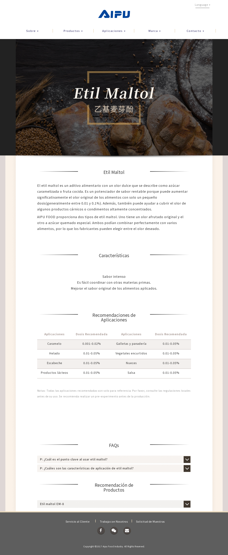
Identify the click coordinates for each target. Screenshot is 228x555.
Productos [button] (73, 31)
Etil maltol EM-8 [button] (114, 504)
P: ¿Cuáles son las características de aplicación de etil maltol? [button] (114, 468)
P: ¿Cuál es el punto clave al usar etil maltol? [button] (114, 459)
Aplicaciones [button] (113, 31)
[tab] (114, 459)
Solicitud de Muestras (150, 521)
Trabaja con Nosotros (114, 521)
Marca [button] (154, 31)
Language (202, 4)
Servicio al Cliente (77, 521)
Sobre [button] (32, 31)
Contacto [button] (195, 31)
